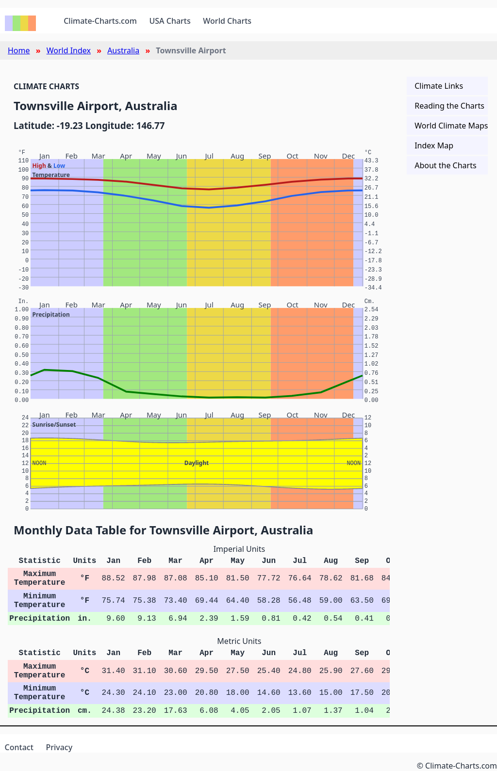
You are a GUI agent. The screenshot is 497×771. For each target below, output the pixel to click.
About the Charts (445, 165)
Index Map (433, 145)
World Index (69, 50)
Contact (19, 747)
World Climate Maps (451, 125)
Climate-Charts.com (100, 21)
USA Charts (170, 21)
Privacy (59, 747)
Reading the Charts (449, 105)
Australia (123, 50)
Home (19, 50)
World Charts (227, 21)
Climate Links (438, 85)
